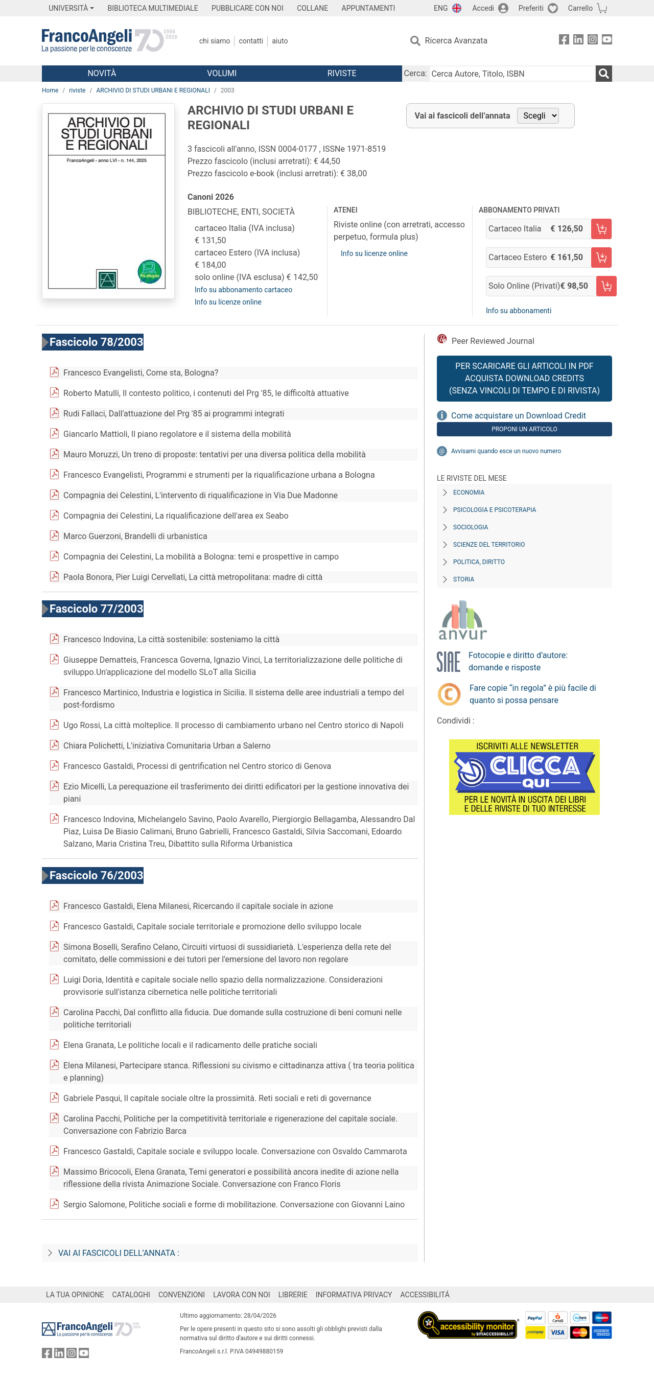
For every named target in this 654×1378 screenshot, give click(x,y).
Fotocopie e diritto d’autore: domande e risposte (518, 661)
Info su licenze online (228, 302)
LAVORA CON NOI (241, 1295)
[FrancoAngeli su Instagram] (593, 41)
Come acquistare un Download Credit (518, 416)
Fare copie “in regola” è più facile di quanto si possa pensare (533, 694)
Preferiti (531, 8)
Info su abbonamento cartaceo (243, 290)
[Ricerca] (604, 73)
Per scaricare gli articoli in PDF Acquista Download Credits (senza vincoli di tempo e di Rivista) (524, 378)
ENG (441, 8)
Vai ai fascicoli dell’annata (462, 116)
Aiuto (280, 41)
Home (50, 90)
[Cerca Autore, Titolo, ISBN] (512, 73)
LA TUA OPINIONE (75, 1295)
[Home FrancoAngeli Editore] (109, 41)
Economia (468, 492)
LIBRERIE (293, 1295)
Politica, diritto (479, 562)
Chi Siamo (214, 41)
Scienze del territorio (489, 544)
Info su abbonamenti (518, 311)
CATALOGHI (131, 1295)
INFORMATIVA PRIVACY (354, 1295)
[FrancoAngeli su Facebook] (564, 41)
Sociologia (470, 527)
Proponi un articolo (524, 429)
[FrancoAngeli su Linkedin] (578, 41)
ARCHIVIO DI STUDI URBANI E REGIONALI (153, 90)
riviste (77, 90)
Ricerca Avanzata (456, 40)
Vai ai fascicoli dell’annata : (118, 1253)
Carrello (580, 8)
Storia (463, 579)
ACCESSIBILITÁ (425, 1295)
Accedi (483, 8)
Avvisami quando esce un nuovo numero (506, 451)
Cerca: (415, 73)
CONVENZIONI (181, 1295)
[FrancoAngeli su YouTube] (607, 41)
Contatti (251, 41)
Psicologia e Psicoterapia (494, 509)
